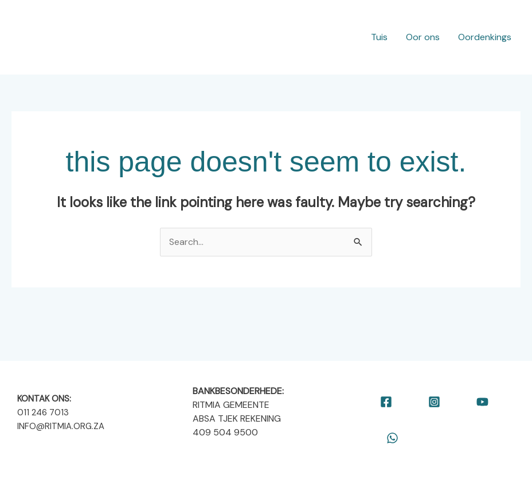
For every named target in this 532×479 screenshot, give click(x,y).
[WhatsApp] (392, 438)
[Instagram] (434, 402)
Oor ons (423, 37)
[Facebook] (386, 402)
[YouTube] (482, 402)
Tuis (379, 37)
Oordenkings (484, 37)
